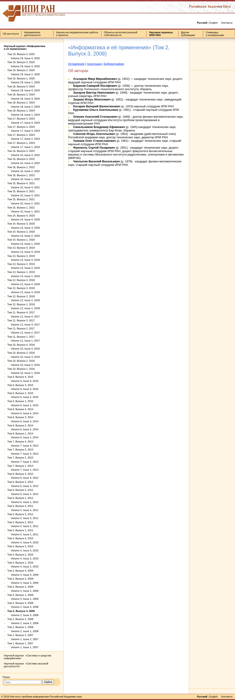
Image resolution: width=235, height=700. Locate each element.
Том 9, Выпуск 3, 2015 (20, 385)
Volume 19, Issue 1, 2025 (23, 82)
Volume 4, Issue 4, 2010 (23, 542)
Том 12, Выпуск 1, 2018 (21, 304)
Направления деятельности (32, 33)
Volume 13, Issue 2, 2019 (23, 268)
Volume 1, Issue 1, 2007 (23, 647)
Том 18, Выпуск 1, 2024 (21, 110)
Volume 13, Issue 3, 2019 (23, 259)
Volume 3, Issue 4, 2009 (23, 574)
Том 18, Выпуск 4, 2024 (21, 86)
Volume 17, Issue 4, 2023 (23, 122)
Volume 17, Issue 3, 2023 (23, 130)
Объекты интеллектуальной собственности (120, 33)
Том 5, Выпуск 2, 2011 (20, 522)
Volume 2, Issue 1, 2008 (23, 631)
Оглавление (76, 64)
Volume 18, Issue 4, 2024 (23, 90)
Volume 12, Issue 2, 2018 (23, 300)
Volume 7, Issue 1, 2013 (23, 469)
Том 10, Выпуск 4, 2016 (21, 344)
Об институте (11, 33)
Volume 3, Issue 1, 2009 (23, 598)
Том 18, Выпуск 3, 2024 (21, 94)
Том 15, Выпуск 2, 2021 (21, 199)
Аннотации (94, 64)
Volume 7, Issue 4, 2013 (23, 445)
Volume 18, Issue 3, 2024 (23, 98)
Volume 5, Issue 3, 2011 (23, 518)
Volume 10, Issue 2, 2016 (23, 365)
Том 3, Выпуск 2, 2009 (20, 586)
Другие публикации (188, 33)
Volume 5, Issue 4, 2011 (23, 510)
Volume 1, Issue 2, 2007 (23, 639)
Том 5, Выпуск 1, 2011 (20, 530)
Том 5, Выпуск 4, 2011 (20, 506)
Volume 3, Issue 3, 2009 (23, 582)
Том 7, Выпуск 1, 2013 (20, 465)
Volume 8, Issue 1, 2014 (23, 437)
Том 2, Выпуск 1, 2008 (20, 627)
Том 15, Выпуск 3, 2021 (21, 191)
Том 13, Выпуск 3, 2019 (21, 256)
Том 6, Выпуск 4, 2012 (20, 473)
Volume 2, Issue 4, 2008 (23, 607)
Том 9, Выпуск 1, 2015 (20, 401)
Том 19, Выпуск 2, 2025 (21, 70)
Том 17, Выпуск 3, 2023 (21, 126)
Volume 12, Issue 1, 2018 (23, 308)
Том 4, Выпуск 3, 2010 (20, 546)
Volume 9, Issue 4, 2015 (23, 381)
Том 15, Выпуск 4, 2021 (21, 183)
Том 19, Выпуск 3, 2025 (21, 62)
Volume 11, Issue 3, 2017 (23, 324)
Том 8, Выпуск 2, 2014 (20, 425)
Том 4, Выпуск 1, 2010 (20, 562)
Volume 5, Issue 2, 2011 (23, 526)
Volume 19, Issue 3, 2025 (23, 66)
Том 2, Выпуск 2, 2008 (20, 619)
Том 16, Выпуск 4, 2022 (21, 151)
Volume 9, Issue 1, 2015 (23, 405)
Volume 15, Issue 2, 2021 (23, 203)
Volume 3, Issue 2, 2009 (23, 590)
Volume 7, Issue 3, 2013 (23, 453)
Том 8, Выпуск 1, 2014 (20, 433)
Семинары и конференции (215, 33)
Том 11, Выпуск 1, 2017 (21, 336)
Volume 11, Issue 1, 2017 (23, 340)
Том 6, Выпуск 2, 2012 (20, 490)
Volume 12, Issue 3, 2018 (23, 292)
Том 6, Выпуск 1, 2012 (20, 498)
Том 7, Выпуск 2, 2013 (20, 457)
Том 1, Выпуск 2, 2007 (20, 635)
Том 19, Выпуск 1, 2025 (21, 78)
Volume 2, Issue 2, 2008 (23, 623)
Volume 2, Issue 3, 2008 (23, 615)
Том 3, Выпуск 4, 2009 (20, 570)
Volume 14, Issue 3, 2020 (23, 227)
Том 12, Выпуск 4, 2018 (21, 280)
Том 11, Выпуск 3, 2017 (21, 320)
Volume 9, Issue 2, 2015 (23, 397)
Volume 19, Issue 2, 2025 (23, 74)
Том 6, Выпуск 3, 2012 (20, 482)
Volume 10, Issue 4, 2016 (23, 348)
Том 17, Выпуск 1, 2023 (21, 143)
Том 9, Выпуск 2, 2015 (20, 393)
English (213, 22)
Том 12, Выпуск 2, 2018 (21, 296)
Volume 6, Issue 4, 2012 (23, 477)
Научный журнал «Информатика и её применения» (24, 47)
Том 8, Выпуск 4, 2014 (20, 409)
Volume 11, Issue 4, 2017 (23, 316)
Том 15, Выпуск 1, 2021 (21, 207)
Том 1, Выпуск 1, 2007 (20, 643)
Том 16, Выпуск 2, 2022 (21, 167)
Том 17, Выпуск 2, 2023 (21, 134)
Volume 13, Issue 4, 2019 (23, 251)
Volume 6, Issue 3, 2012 (23, 486)
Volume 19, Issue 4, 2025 (23, 58)
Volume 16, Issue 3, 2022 (23, 163)
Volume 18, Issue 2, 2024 (23, 106)
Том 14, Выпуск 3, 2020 (21, 223)
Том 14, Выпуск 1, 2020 (21, 239)
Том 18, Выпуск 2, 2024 (21, 102)
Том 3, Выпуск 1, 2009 (20, 595)
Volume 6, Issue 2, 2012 (23, 494)
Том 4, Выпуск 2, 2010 (20, 554)
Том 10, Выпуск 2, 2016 (21, 360)
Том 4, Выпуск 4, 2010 (20, 538)
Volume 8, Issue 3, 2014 (23, 421)
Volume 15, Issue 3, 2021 (23, 195)
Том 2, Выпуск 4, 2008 (20, 603)
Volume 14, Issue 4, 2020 (23, 219)
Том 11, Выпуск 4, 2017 (21, 312)
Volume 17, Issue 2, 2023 (23, 138)
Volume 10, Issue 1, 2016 (23, 373)
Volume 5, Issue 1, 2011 (23, 534)
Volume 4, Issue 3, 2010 (23, 550)
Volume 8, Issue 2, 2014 (23, 429)
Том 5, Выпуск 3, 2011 (20, 514)
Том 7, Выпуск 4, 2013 (20, 441)
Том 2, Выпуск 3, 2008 (21, 611)
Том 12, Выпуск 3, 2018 (21, 288)
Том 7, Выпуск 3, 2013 (20, 449)
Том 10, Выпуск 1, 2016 (21, 368)
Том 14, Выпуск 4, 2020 (21, 215)
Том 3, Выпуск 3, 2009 (20, 578)
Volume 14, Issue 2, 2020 (23, 235)
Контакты (226, 22)
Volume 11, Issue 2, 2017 (23, 332)
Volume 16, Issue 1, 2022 (23, 179)
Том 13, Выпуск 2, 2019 (21, 264)
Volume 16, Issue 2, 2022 (23, 171)
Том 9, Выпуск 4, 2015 (20, 376)
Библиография (114, 64)
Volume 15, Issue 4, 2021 (23, 187)
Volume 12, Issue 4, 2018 (23, 284)
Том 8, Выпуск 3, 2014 (20, 417)
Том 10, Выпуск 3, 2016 (21, 352)
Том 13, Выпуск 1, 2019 (21, 272)
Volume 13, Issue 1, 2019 (23, 276)
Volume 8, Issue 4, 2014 (23, 413)
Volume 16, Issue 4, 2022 (23, 155)
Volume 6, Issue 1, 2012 (23, 502)
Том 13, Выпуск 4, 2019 (21, 247)
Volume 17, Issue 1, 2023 (23, 147)
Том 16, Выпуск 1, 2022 (21, 175)
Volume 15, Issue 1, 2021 (23, 211)
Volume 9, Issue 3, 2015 (23, 389)
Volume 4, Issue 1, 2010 (23, 566)
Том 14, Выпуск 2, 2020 (21, 231)
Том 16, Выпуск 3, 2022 (21, 159)
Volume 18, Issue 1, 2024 (23, 114)
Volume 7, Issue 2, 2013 (23, 461)
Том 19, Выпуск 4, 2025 (21, 54)
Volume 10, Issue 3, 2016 (23, 357)
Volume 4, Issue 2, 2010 (23, 558)
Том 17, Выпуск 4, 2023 (21, 118)
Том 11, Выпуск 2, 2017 (21, 328)
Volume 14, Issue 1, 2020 (23, 243)
